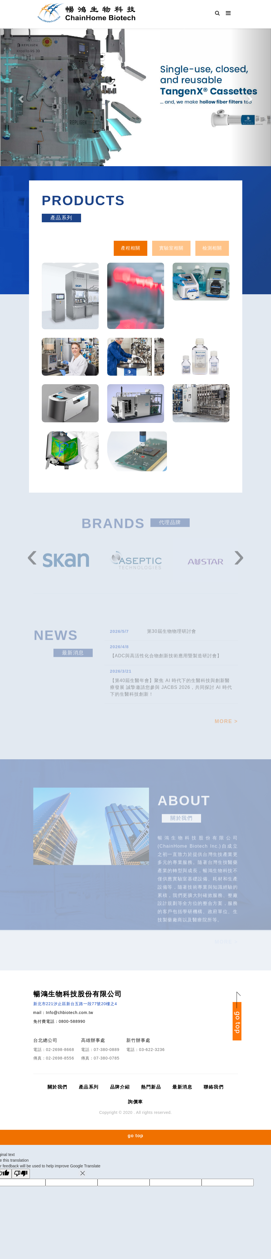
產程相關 (130, 248)
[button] (20, 97)
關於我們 (57, 1087)
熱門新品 (151, 1087)
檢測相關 (212, 248)
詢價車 (135, 1101)
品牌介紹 (120, 1087)
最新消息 (182, 1087)
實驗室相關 (171, 248)
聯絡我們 (214, 1087)
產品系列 (89, 1087)
